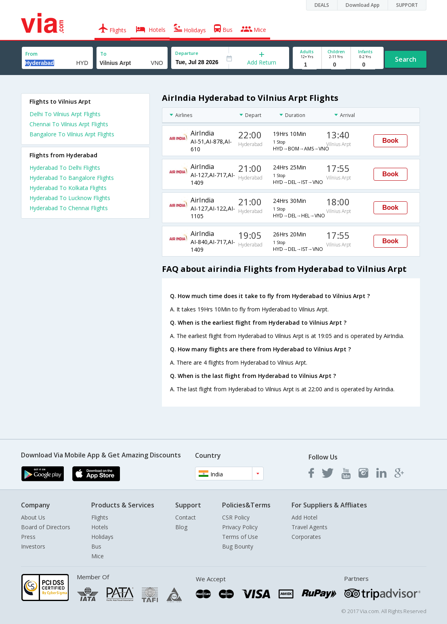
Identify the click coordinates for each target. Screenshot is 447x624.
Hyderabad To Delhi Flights (64, 167)
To (103, 53)
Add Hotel (304, 517)
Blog (181, 527)
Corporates (306, 537)
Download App (363, 5)
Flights (99, 517)
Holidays (102, 537)
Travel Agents (309, 527)
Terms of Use (240, 537)
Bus (96, 546)
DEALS (322, 5)
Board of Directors (45, 527)
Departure (186, 53)
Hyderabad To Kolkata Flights (68, 188)
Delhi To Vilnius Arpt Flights (65, 114)
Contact (185, 517)
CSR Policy (236, 517)
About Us (33, 517)
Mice (97, 556)
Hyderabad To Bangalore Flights (71, 178)
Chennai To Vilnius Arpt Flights (68, 124)
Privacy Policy (240, 527)
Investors (33, 546)
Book (390, 140)
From (31, 53)
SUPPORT (407, 5)
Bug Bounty (237, 546)
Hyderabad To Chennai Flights (68, 208)
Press (28, 537)
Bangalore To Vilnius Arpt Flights (71, 134)
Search (405, 59)
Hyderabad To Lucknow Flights (69, 198)
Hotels (99, 527)
